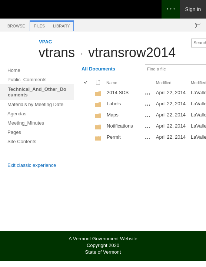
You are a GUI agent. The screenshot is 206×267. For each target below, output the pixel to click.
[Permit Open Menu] (148, 138)
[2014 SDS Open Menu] (148, 94)
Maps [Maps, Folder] (113, 115)
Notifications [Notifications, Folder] (120, 126)
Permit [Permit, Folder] (114, 137)
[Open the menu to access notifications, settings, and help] (171, 9)
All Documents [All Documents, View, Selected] (98, 69)
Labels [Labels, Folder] (114, 103)
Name (111, 82)
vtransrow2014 (132, 52)
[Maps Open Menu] (148, 116)
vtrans (57, 52)
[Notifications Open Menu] (148, 127)
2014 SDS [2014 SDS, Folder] (118, 92)
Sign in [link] (193, 9)
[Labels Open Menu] (148, 105)
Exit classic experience (31, 165)
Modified (164, 82)
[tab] (16, 25)
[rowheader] (87, 93)
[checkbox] (86, 83)
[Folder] (98, 95)
